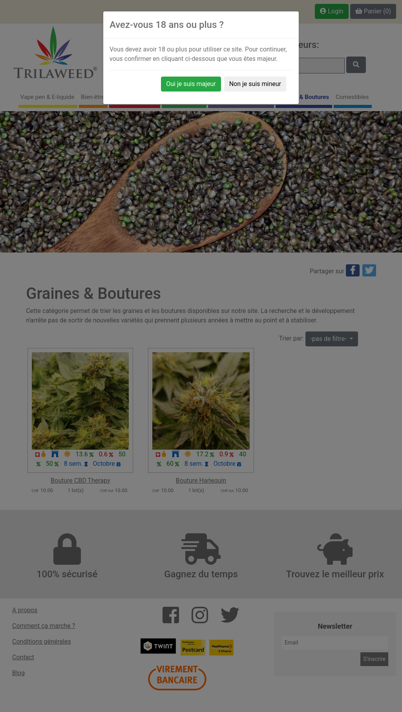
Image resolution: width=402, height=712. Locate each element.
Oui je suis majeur (191, 84)
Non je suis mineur (255, 84)
